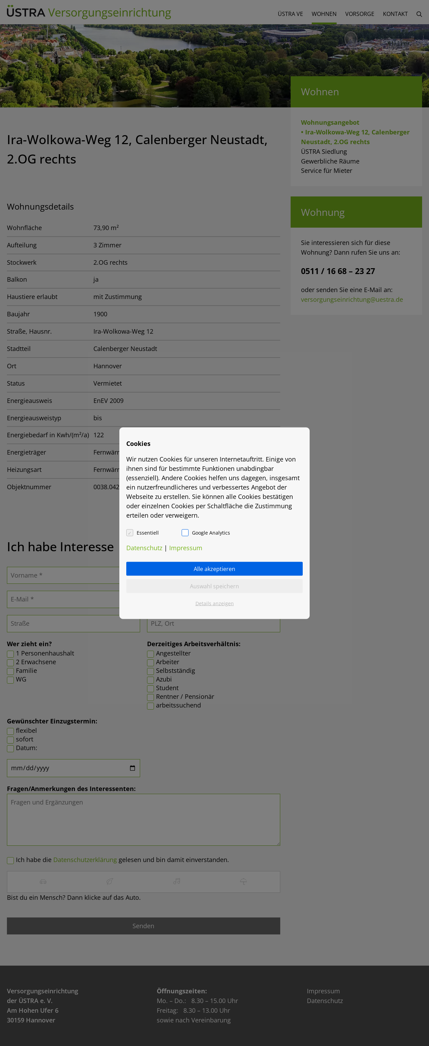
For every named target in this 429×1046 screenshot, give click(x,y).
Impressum (185, 547)
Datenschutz (144, 547)
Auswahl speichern (214, 586)
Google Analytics (211, 532)
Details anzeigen (214, 603)
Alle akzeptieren (214, 568)
